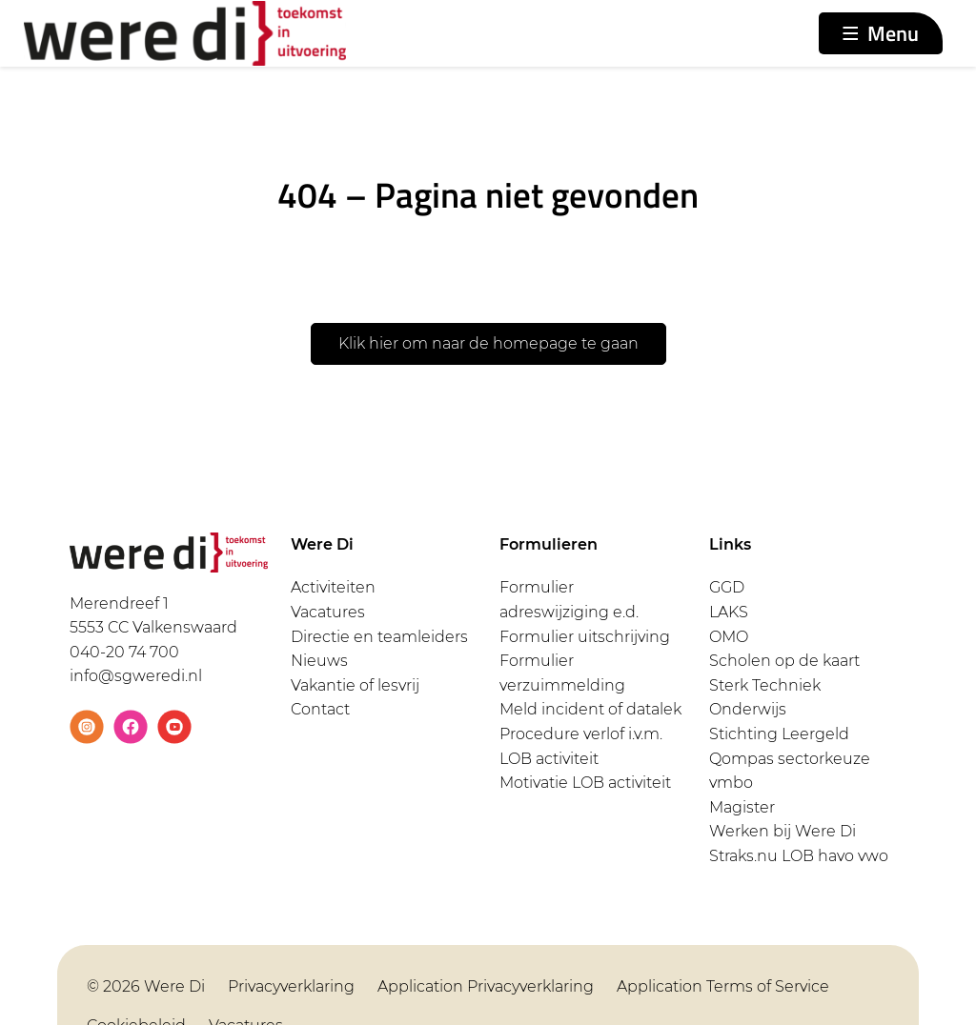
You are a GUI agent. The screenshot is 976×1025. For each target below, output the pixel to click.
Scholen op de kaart (784, 661)
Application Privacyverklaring (485, 986)
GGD (726, 587)
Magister (742, 807)
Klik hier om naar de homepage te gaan (488, 343)
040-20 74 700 (124, 652)
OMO (728, 637)
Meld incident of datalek (590, 709)
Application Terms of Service (723, 986)
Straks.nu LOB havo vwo (798, 856)
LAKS (728, 612)
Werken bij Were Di (782, 831)
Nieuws (319, 661)
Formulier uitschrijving (584, 637)
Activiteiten (333, 587)
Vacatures (328, 612)
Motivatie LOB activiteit (585, 783)
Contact (320, 709)
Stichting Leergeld (779, 734)
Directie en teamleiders (379, 637)
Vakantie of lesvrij (355, 685)
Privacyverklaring (291, 986)
